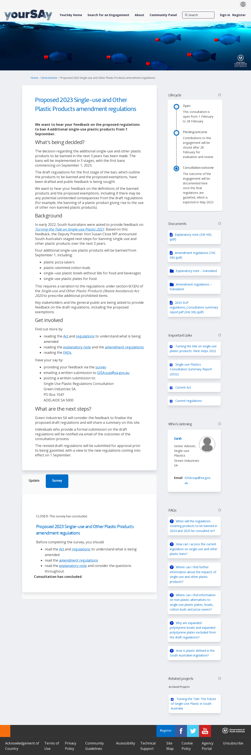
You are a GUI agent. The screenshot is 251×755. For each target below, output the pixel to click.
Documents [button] (194, 224)
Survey (57, 481)
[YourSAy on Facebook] (181, 731)
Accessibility (125, 743)
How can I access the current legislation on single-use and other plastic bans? (193, 549)
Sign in (225, 15)
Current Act (183, 387)
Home (34, 78)
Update (34, 481)
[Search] (198, 15)
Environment (49, 78)
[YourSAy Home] (71, 15)
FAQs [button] (194, 510)
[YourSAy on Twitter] (193, 731)
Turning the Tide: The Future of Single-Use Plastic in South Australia (193, 704)
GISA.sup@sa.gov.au (113, 372)
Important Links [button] (194, 335)
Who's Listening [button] (194, 424)
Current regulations (188, 401)
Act (66, 336)
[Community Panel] (163, 15)
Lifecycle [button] (194, 95)
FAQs (67, 352)
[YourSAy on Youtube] (205, 731)
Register (239, 15)
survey (100, 367)
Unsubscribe (233, 743)
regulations (85, 336)
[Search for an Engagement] (108, 15)
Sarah (178, 438)
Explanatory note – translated (196, 271)
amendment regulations (124, 347)
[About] (139, 15)
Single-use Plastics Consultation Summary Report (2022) (191, 369)
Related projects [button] (194, 679)
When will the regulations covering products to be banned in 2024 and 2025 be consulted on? (193, 526)
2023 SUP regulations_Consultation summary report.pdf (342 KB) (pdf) (194, 307)
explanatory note (77, 347)
